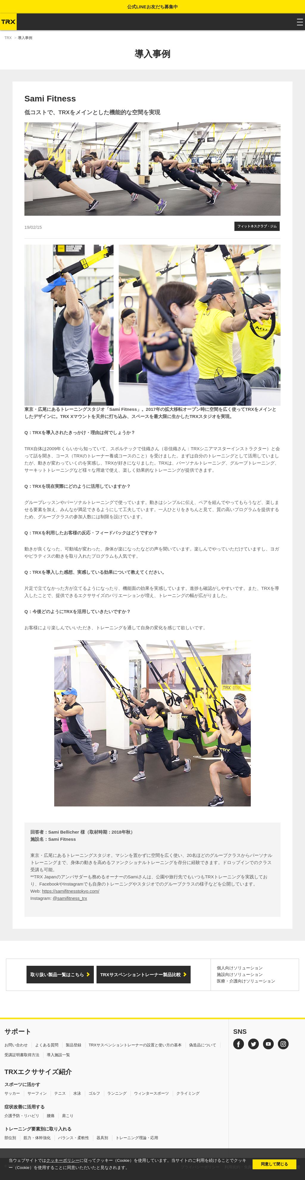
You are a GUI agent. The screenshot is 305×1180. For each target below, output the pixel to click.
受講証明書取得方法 (21, 1055)
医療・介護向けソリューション (246, 981)
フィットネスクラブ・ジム (257, 226)
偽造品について (202, 1045)
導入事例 (25, 38)
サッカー (12, 1093)
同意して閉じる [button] (274, 1164)
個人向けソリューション (240, 968)
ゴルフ (94, 1093)
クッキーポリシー (63, 1160)
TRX (8, 38)
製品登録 (73, 1045)
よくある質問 (46, 1045)
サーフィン (37, 1093)
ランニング (117, 1093)
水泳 (77, 1093)
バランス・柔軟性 (73, 1138)
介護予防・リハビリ (21, 1115)
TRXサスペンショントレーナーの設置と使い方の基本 (135, 1045)
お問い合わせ (16, 1045)
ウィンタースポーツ (151, 1093)
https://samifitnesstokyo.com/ (70, 891)
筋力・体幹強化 (37, 1138)
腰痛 (51, 1115)
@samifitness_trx (70, 898)
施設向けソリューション (240, 974)
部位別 (10, 1138)
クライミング (188, 1093)
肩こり (68, 1115)
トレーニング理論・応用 (137, 1138)
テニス (60, 1093)
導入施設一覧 (58, 1055)
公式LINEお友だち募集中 (152, 6)
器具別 (102, 1138)
